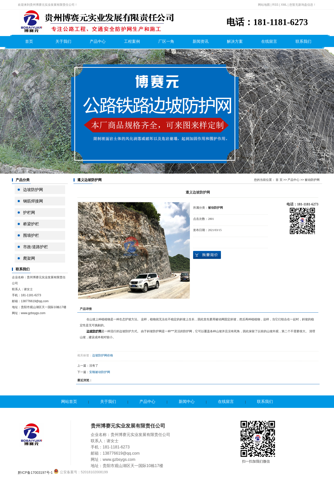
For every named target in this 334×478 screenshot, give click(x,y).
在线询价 (207, 255)
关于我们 (63, 41)
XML (284, 4)
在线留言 (269, 41)
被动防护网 (312, 180)
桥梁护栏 (31, 224)
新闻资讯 (201, 41)
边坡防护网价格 (102, 355)
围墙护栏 (31, 235)
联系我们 (303, 41)
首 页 (279, 180)
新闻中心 (187, 401)
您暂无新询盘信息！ (302, 4)
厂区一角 (166, 41)
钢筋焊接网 (33, 201)
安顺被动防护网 (99, 372)
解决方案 (235, 41)
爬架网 (29, 258)
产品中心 (98, 41)
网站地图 (264, 4)
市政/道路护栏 (35, 247)
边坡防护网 (33, 190)
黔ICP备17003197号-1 (35, 473)
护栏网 (29, 212)
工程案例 (132, 41)
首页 (29, 41)
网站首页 (69, 401)
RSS (275, 4)
